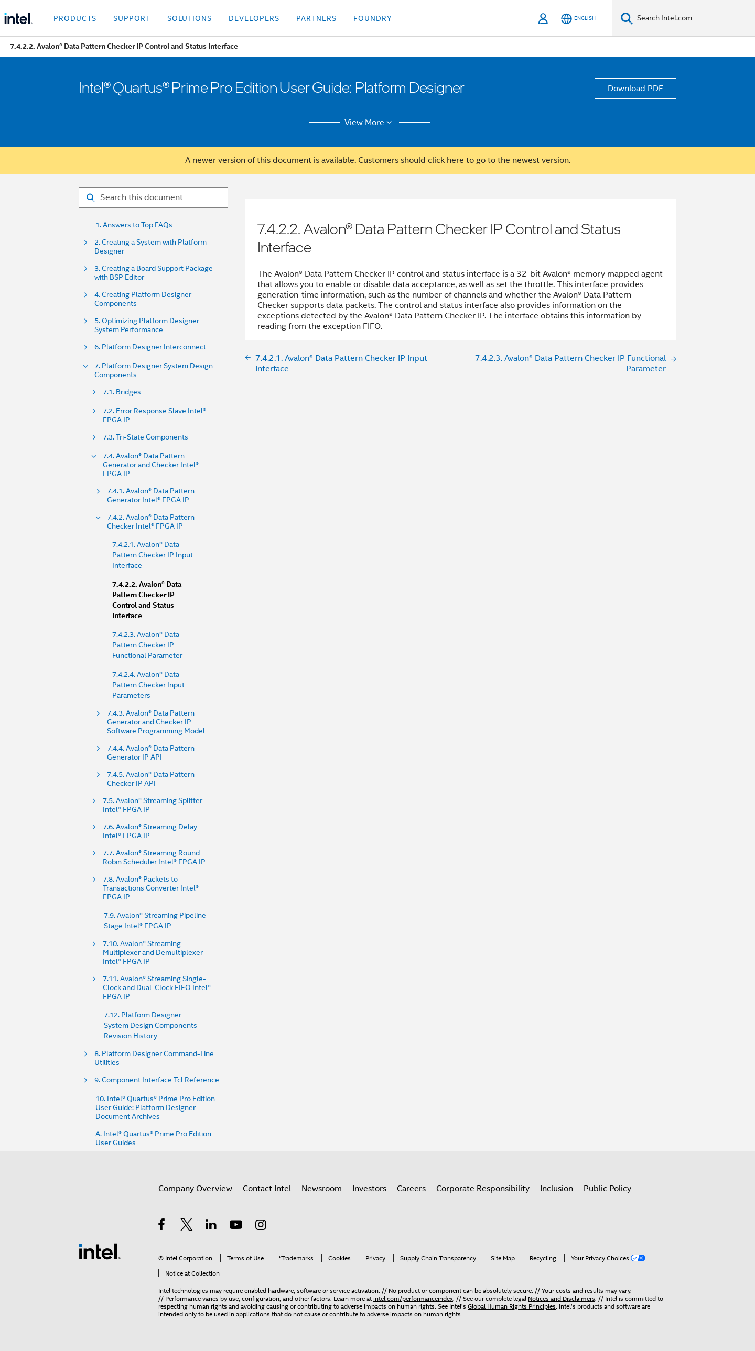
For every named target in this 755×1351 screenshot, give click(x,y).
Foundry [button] (372, 18)
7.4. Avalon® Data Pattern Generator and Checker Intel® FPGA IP (151, 465)
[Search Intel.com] (694, 18)
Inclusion (556, 1188)
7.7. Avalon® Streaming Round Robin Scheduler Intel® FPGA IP (154, 857)
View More (369, 122)
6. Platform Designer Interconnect (150, 347)
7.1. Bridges (122, 392)
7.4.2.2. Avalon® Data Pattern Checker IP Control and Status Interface (146, 600)
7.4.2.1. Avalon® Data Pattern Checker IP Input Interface (152, 555)
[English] (578, 19)
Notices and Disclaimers (561, 1298)
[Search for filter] (153, 197)
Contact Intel (267, 1188)
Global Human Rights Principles (512, 1306)
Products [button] (74, 18)
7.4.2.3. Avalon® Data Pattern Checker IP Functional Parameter (147, 645)
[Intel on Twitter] (187, 1226)
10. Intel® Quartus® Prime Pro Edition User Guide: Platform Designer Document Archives (155, 1107)
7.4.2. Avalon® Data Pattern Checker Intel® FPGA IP (151, 522)
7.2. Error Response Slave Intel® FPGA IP (154, 415)
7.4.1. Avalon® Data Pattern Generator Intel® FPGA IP (151, 495)
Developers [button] (254, 18)
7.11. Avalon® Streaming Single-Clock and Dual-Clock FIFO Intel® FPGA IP (157, 987)
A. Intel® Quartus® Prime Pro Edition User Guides (153, 1138)
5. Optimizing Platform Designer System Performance (146, 325)
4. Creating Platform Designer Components (142, 299)
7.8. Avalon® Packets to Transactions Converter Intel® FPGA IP (151, 888)
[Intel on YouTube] (237, 1226)
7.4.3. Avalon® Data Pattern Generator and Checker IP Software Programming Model (156, 722)
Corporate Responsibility (483, 1188)
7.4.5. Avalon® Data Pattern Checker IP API (151, 779)
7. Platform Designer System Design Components (153, 370)
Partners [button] (316, 18)
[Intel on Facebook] (162, 1226)
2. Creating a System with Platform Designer (150, 247)
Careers (411, 1188)
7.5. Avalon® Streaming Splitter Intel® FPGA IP (152, 805)
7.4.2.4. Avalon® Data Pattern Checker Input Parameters (148, 684)
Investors (369, 1188)
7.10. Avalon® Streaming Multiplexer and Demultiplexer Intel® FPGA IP (153, 952)
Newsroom (321, 1188)
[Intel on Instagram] (261, 1226)
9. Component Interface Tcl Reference (156, 1079)
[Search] (627, 18)
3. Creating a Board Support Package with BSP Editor (153, 273)
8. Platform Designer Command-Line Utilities (154, 1058)
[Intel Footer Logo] (100, 1251)
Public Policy (607, 1188)
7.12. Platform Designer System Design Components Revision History (150, 1025)
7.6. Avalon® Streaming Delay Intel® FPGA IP (150, 831)
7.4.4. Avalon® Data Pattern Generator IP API (151, 753)
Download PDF (635, 88)
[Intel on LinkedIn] (211, 1226)
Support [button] (131, 18)
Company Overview (195, 1188)
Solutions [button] (189, 18)
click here (446, 160)
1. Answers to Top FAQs (133, 225)
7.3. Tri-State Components (145, 437)
